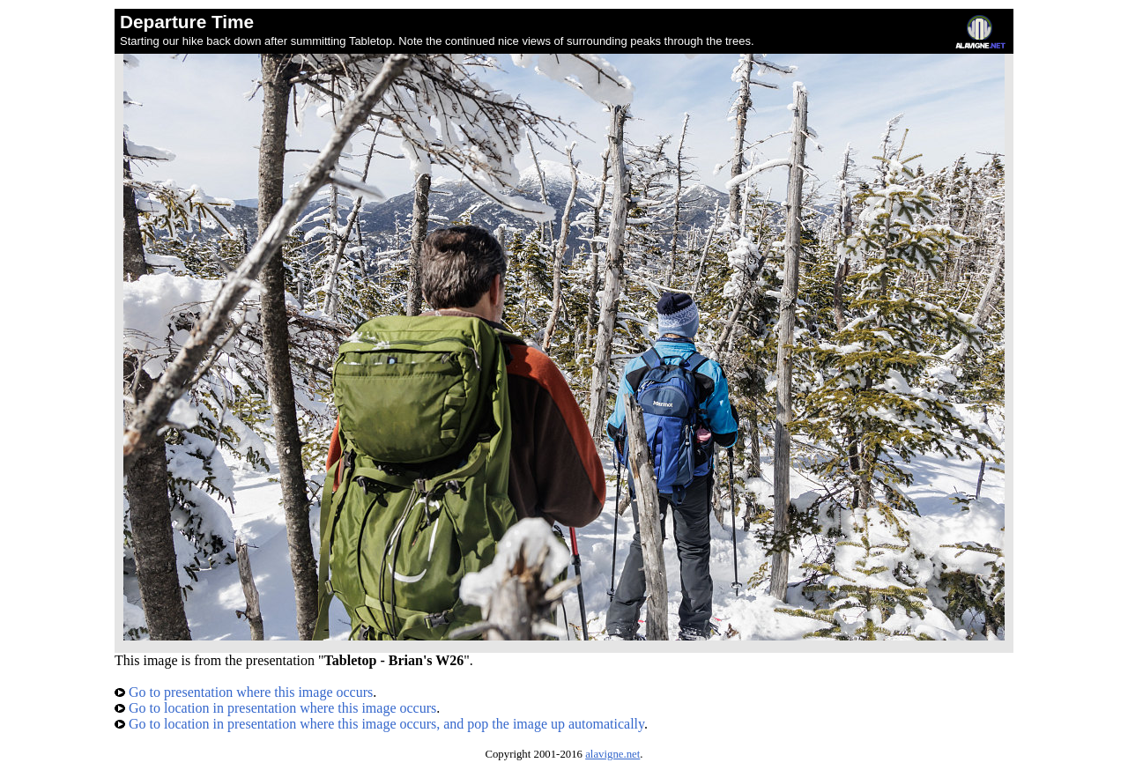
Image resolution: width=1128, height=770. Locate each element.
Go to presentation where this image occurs (244, 692)
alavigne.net (612, 754)
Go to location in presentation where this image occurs (275, 707)
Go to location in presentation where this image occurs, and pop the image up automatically (379, 723)
